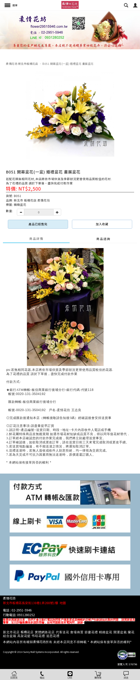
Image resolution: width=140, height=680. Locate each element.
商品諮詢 (103, 239)
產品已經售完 (38, 224)
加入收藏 (102, 224)
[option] (70, 30)
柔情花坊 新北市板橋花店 (22, 64)
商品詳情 (36, 238)
